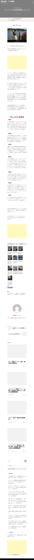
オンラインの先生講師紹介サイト (14, 553)
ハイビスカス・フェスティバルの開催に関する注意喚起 (20, 252)
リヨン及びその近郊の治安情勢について (23, 293)
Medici (18, 25)
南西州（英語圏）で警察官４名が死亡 (15, 510)
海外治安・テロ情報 (7, 1)
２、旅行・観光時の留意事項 (12, 359)
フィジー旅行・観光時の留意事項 (15, 252)
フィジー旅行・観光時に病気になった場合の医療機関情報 (10, 252)
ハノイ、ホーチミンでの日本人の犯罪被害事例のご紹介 (15, 261)
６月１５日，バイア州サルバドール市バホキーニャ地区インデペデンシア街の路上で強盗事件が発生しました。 (17, 486)
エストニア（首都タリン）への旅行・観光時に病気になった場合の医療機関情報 (16, 389)
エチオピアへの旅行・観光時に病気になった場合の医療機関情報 (20, 272)
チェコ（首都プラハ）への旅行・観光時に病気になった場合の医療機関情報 (10, 282)
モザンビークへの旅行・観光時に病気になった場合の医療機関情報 (10, 272)
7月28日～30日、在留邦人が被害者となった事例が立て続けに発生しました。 (10, 262)
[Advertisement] (17, 62)
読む (24, 365)
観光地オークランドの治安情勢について (20, 261)
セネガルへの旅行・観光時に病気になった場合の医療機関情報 (15, 271)
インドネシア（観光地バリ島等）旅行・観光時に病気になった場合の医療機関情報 (16, 446)
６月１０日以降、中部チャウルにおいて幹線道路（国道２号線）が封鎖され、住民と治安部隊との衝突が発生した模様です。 (17, 522)
